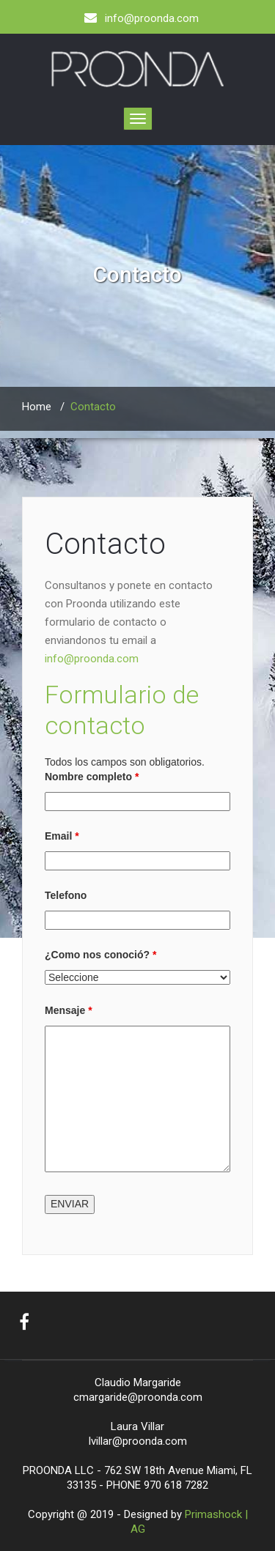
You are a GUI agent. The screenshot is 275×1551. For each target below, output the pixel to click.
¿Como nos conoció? (100, 954)
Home (36, 406)
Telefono (66, 895)
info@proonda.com (92, 658)
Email (62, 836)
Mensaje (68, 1010)
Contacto (105, 544)
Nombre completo (92, 776)
